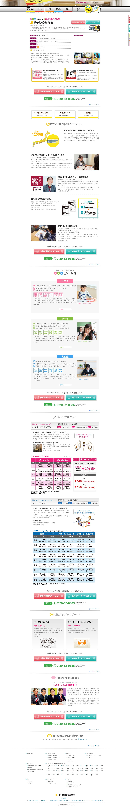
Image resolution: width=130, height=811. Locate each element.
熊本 (78, 774)
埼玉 (92, 765)
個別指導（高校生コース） (54, 759)
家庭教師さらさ (44, 800)
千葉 (97, 765)
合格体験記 (70, 761)
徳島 (54, 774)
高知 (58, 774)
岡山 (78, 770)
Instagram (30, 783)
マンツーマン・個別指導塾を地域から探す (56, 763)
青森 (54, 765)
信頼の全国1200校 (41, 114)
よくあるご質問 (31, 771)
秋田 (68, 765)
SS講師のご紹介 (71, 757)
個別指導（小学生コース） (54, 755)
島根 (92, 770)
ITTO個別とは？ (71, 755)
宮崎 (87, 774)
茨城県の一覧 (83, 739)
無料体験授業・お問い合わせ (34, 765)
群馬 (54, 768)
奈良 (68, 770)
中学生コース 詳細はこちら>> (84, 341)
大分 (82, 774)
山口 (97, 770)
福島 (78, 765)
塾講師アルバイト (72, 786)
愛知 (87, 768)
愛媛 (49, 774)
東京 (82, 765)
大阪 (49, 770)
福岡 (63, 774)
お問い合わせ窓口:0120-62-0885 (35, 769)
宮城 (63, 765)
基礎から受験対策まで (65, 114)
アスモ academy (53, 800)
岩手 (58, 765)
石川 (68, 768)
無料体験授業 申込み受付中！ (86, 70)
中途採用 (70, 783)
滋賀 (58, 770)
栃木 (49, 768)
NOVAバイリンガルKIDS (77, 800)
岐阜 (92, 768)
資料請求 (30, 767)
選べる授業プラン (88, 114)
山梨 (78, 768)
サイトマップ (51, 781)
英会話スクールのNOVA (64, 800)
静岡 (102, 768)
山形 (73, 765)
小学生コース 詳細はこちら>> (84, 303)
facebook (30, 781)
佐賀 (68, 774)
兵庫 (63, 770)
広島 (82, 770)
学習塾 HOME (30, 753)
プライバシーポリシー (53, 783)
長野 (82, 768)
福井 (73, 768)
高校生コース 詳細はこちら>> (84, 379)
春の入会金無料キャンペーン (52, 70)
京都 (54, 770)
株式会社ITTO (65, 798)
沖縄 (97, 774)
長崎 (73, 774)
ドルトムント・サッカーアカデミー (93, 800)
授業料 (62, 309)
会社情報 (70, 781)
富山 (63, 768)
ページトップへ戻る (94, 104)
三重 (97, 768)
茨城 (102, 765)
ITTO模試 (70, 759)
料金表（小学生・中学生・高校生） (95, 755)
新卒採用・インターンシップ (74, 785)
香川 (102, 770)
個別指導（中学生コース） (54, 757)
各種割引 (89, 757)
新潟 (58, 768)
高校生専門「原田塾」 (34, 800)
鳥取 (87, 770)
